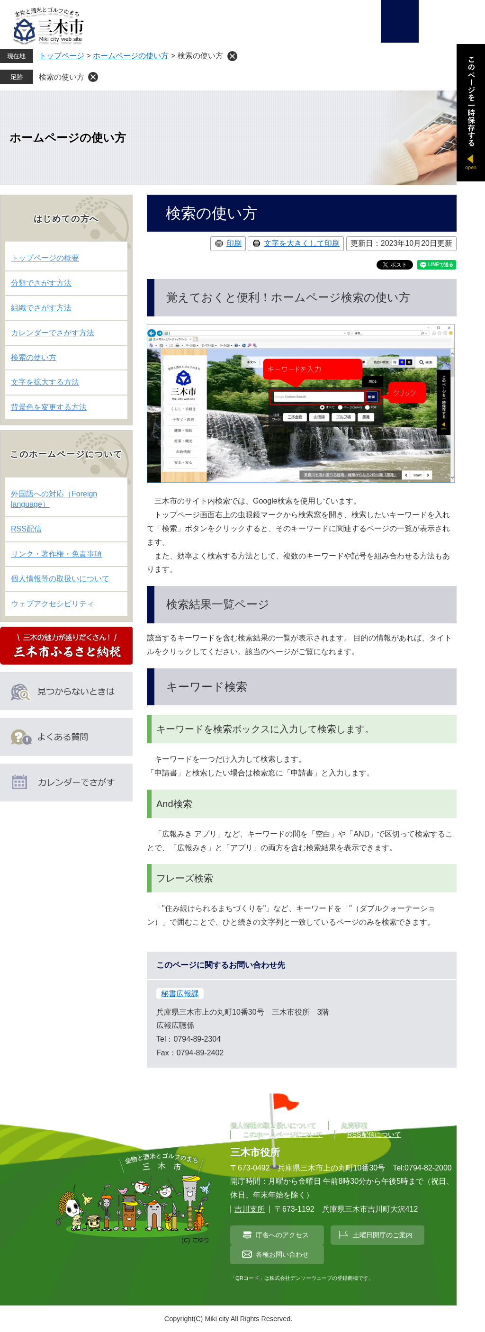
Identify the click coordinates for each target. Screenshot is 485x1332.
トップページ (61, 56)
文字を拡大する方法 (45, 382)
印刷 (234, 243)
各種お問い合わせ (282, 1254)
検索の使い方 (61, 77)
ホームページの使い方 (131, 56)
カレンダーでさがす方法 (52, 333)
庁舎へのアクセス (282, 1235)
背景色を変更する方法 (49, 407)
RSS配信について (374, 1134)
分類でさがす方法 (41, 283)
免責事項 (354, 1125)
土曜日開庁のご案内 (383, 1235)
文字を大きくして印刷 (302, 243)
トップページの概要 (45, 258)
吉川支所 (249, 1209)
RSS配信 (26, 529)
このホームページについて (283, 1134)
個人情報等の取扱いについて (60, 579)
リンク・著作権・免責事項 (56, 554)
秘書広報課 (180, 994)
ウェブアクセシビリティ (52, 604)
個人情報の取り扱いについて (273, 1125)
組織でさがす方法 (41, 308)
